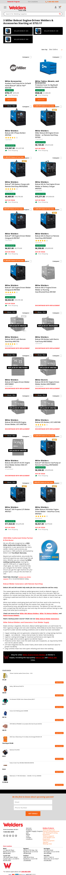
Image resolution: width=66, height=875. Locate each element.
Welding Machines (48, 823)
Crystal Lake (6, 846)
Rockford (26, 846)
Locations (29, 832)
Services (28, 821)
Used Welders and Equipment (51, 829)
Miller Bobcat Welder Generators (47, 619)
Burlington (47, 839)
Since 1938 (22, 10)
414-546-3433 (47, 850)
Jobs (27, 826)
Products (29, 823)
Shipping (47, 867)
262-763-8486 (47, 843)
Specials (45, 832)
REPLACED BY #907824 (48, 408)
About (28, 828)
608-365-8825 (7, 843)
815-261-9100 (7, 850)
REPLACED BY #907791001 (18, 368)
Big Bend (26, 839)
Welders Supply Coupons (34, 825)
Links (27, 829)
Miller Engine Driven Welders (34, 655)
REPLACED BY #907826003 (48, 326)
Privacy (43, 867)
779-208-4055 (27, 850)
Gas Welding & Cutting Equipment (52, 826)
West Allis (46, 846)
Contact (28, 831)
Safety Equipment (47, 831)
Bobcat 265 (40, 658)
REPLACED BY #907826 (17, 326)
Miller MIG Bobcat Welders (29, 614)
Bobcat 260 (52, 658)
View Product (59, 683)
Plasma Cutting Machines (49, 824)
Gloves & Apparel (47, 828)
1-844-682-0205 (7, 825)
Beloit (4, 839)
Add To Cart (11, 100)
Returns (39, 867)
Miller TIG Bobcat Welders (49, 614)
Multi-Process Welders (11, 616)
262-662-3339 (27, 843)
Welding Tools (46, 834)
